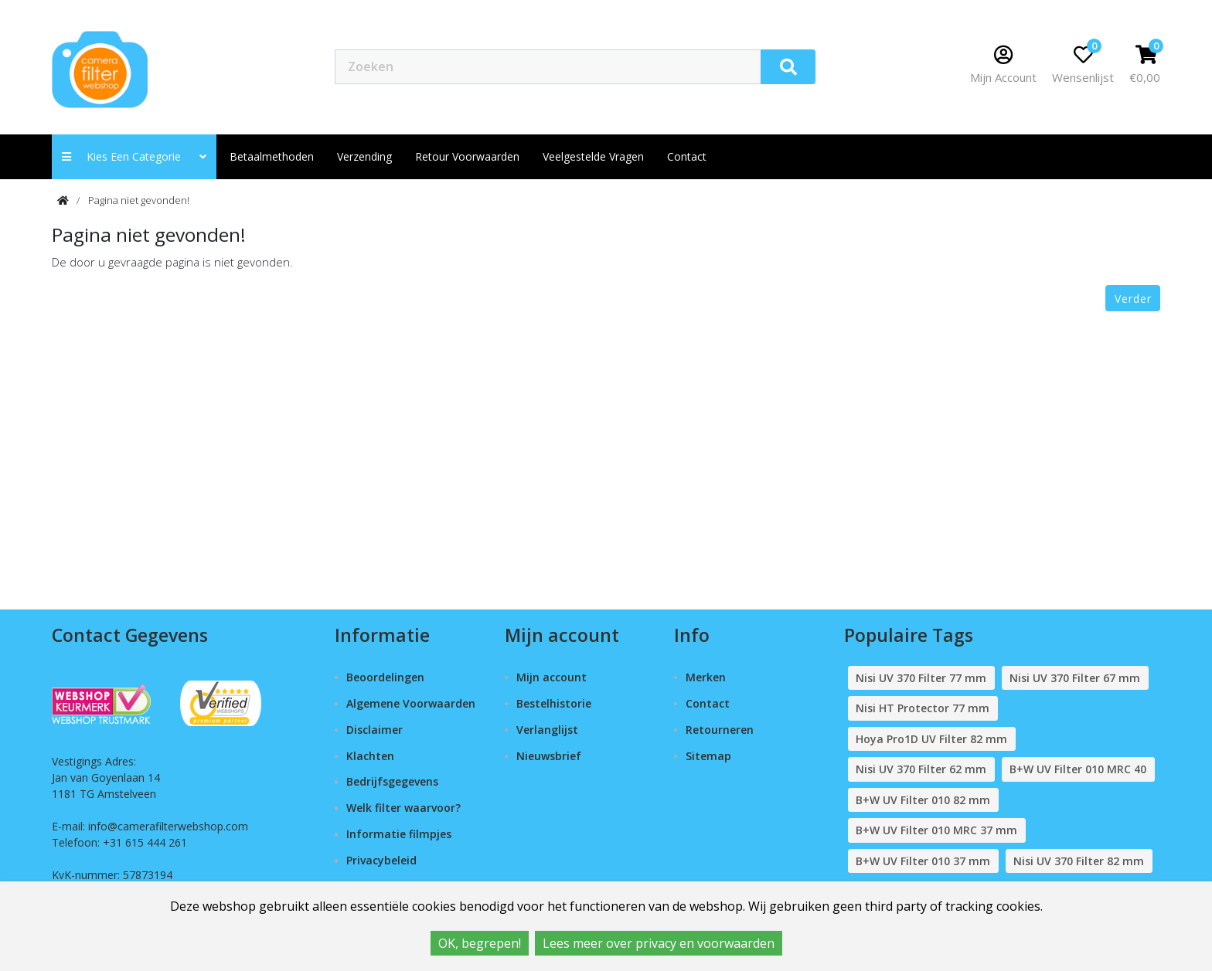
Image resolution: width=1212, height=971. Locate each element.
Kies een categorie (134, 156)
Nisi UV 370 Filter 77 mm (921, 678)
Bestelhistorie (553, 703)
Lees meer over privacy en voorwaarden (659, 943)
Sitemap (708, 756)
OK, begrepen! (479, 943)
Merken (706, 677)
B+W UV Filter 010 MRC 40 (1077, 769)
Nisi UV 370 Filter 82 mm (1078, 861)
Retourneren (720, 729)
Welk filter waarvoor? (403, 807)
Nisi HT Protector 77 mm (922, 708)
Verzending (364, 156)
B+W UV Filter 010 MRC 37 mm (936, 830)
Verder (1133, 298)
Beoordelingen (385, 677)
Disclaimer (374, 729)
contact (686, 156)
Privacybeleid (381, 860)
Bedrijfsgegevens (392, 781)
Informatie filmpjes (398, 834)
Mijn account (551, 677)
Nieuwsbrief (548, 756)
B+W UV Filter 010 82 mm (923, 800)
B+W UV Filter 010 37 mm (923, 861)
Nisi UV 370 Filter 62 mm (921, 769)
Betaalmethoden (272, 156)
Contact (708, 703)
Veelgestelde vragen (593, 156)
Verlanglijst (547, 729)
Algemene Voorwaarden (410, 703)
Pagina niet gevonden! (138, 200)
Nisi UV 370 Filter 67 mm (1074, 678)
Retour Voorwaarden (467, 156)
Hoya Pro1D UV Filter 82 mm (931, 739)
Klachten (370, 756)
